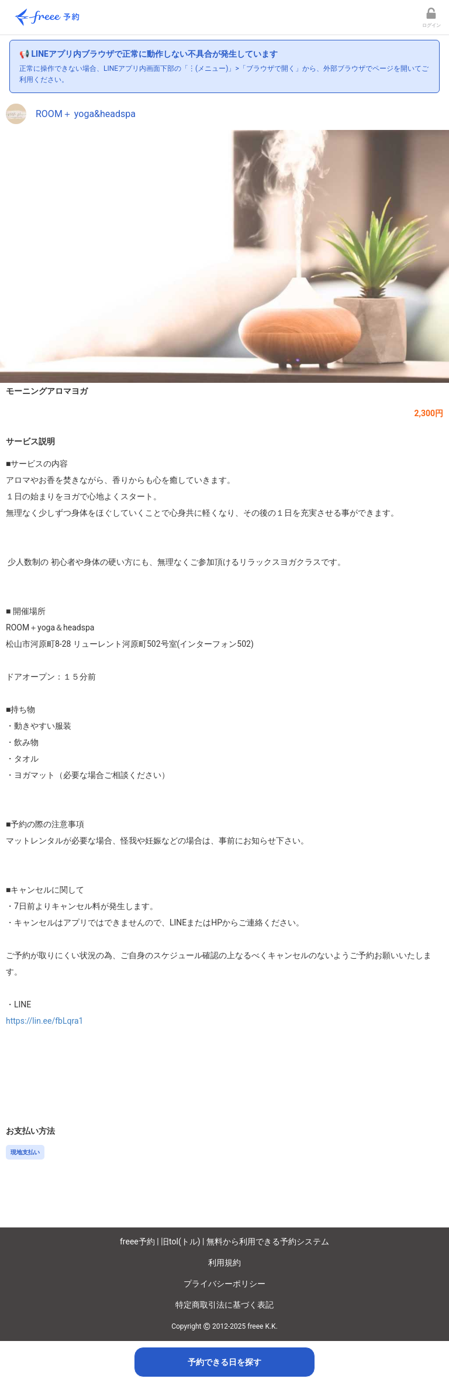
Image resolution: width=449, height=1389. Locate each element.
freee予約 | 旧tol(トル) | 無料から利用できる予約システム (224, 1241)
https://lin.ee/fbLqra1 (44, 1021)
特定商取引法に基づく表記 (224, 1304)
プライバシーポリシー (224, 1283)
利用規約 (224, 1262)
